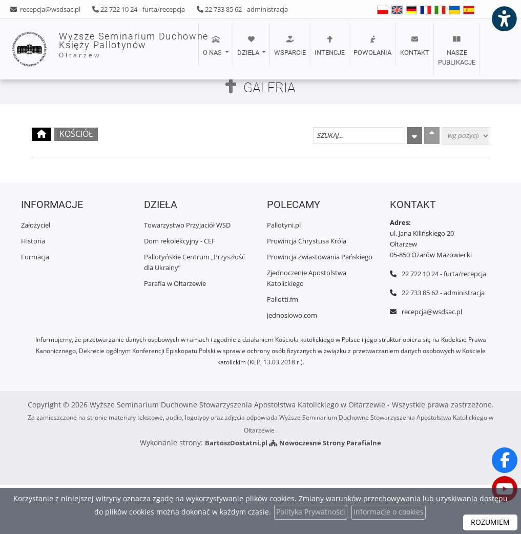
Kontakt (414, 45)
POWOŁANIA (372, 45)
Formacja (35, 256)
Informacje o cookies (388, 512)
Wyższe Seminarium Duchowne (100, 49)
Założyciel (35, 225)
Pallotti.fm (282, 299)
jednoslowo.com (292, 315)
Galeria (269, 87)
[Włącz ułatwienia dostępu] (503, 17)
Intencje (330, 45)
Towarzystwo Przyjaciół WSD (187, 225)
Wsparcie (290, 45)
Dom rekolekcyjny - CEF (179, 240)
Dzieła (249, 45)
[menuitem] (215, 49)
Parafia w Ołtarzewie (175, 283)
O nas (213, 45)
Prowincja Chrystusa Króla (306, 240)
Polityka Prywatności (310, 512)
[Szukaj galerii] (358, 135)
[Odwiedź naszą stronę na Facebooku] (504, 460)
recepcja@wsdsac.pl (49, 9)
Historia (33, 240)
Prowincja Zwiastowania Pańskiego (319, 256)
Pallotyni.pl (284, 225)
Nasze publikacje (456, 50)
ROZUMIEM (490, 522)
